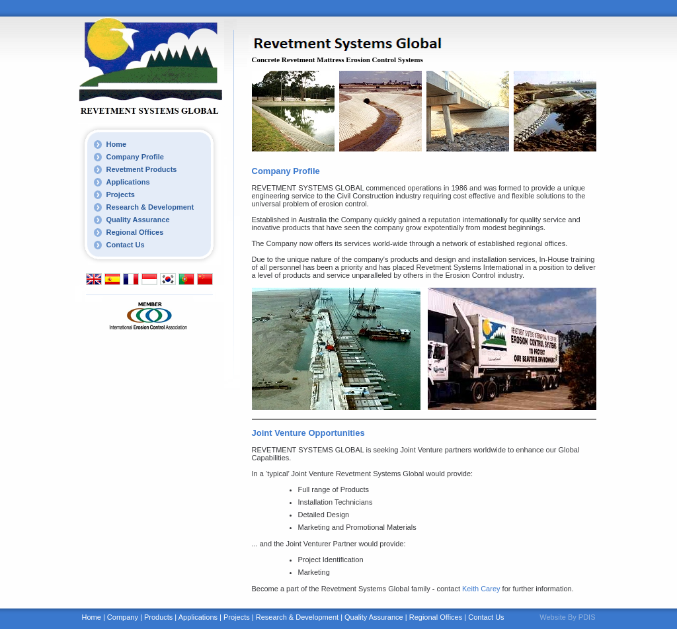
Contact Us (125, 245)
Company (122, 617)
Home (116, 144)
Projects (120, 194)
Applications (128, 182)
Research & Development (150, 207)
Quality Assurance (138, 220)
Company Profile (135, 157)
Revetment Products (141, 169)
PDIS (587, 617)
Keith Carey (481, 589)
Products (158, 617)
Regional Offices (135, 232)
